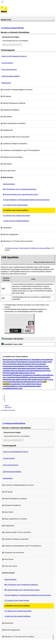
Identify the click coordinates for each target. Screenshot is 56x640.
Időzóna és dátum (30, 359)
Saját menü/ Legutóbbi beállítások (16, 221)
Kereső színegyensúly (30, 362)
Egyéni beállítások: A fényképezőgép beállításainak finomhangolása (26, 200)
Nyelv (22, 359)
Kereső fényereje (17, 362)
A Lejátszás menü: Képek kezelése (15, 205)
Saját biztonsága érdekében (10, 76)
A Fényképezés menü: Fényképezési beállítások (19, 189)
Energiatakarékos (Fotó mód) (19, 384)
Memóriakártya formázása (11, 359)
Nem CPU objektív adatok (30, 366)
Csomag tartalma (7, 63)
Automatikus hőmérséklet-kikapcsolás (21, 368)
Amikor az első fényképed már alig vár (14, 56)
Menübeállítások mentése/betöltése (18, 386)
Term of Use (8, 407)
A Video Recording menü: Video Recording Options (20, 194)
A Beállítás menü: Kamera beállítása (15, 210)
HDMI (23, 377)
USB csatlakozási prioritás (34, 377)
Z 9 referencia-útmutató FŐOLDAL (12, 28)
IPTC (12, 375)
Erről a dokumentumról (9, 69)
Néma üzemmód (43, 375)
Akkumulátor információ (35, 382)
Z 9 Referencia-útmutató (12, 248)
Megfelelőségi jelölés (20, 382)
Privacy (7, 405)
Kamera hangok (32, 375)
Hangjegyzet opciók (20, 375)
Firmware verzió (17, 388)
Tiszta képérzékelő (31, 371)
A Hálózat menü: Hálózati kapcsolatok (16, 215)
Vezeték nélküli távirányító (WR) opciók (23, 379)
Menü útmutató (24, 248)
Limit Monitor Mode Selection (18, 364)
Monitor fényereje (42, 359)
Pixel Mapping (11, 373)
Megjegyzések (6, 83)
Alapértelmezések (9, 184)
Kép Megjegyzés (21, 373)
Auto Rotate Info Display (36, 364)
